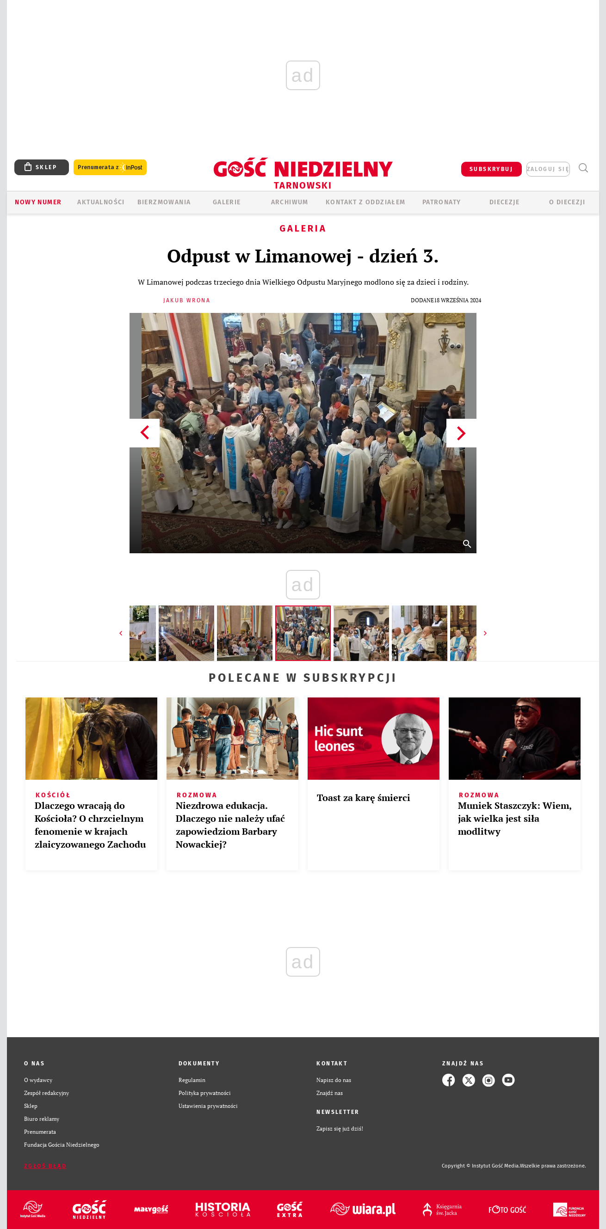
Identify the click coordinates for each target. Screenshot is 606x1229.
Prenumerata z (110, 167)
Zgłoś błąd (45, 1166)
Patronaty (441, 202)
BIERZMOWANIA (164, 202)
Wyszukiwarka (583, 168)
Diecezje (504, 202)
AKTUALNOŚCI (100, 202)
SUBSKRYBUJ (491, 169)
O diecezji (567, 202)
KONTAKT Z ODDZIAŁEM (366, 202)
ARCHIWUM (290, 202)
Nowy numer (38, 202)
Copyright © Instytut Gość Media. (481, 1166)
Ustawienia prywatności (208, 1105)
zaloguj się (548, 169)
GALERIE (227, 202)
